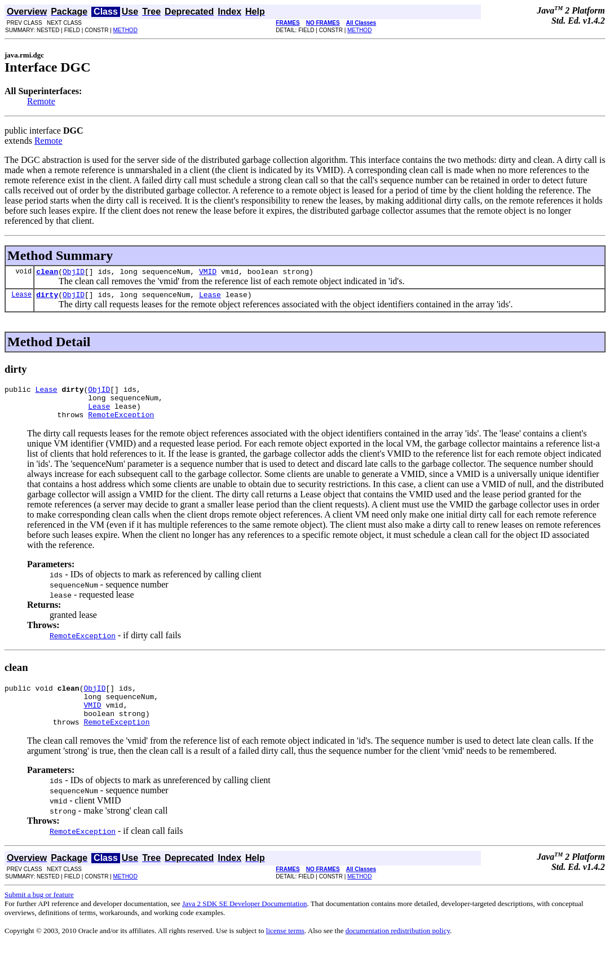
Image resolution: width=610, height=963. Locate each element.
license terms (285, 949)
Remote (41, 101)
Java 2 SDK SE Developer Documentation (244, 922)
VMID (207, 273)
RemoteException (121, 424)
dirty (47, 298)
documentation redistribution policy (398, 949)
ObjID (74, 273)
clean (47, 273)
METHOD (125, 30)
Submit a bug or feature (39, 913)
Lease (21, 297)
